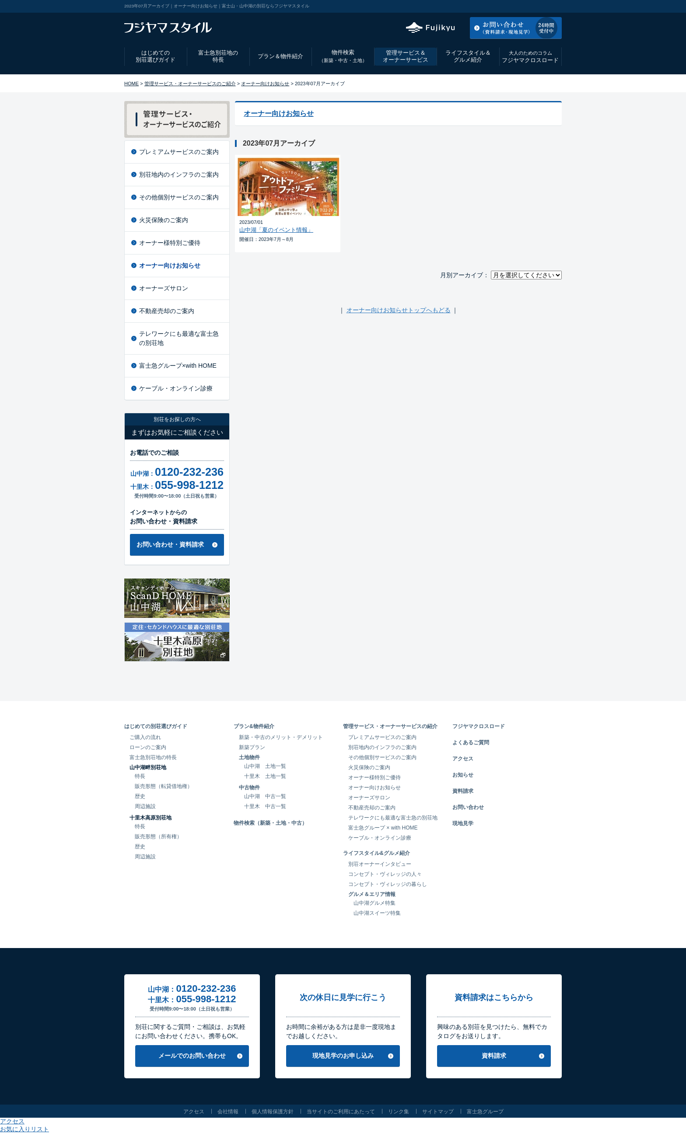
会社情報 (227, 1112)
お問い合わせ (468, 807)
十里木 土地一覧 (265, 776)
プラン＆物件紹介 (280, 56)
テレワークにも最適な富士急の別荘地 (179, 338)
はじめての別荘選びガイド (155, 56)
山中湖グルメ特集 (375, 903)
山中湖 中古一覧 (265, 796)
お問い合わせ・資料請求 (170, 544)
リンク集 (398, 1112)
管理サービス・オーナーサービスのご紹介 (190, 83)
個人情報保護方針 (273, 1112)
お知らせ (462, 775)
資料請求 (462, 791)
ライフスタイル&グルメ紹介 (376, 853)
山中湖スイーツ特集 (377, 913)
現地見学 (462, 823)
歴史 (140, 796)
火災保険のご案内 (163, 219)
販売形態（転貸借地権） (163, 786)
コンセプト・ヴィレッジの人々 (385, 874)
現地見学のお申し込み (343, 1055)
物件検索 (343, 56)
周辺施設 (145, 806)
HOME (131, 83)
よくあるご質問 (470, 742)
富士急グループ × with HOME (383, 828)
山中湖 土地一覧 (265, 766)
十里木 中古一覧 (265, 806)
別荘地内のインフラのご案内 (179, 174)
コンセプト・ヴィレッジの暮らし (387, 884)
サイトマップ (438, 1112)
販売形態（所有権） (158, 836)
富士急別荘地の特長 (218, 56)
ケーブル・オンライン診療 (176, 388)
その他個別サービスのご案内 (179, 197)
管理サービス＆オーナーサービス (405, 56)
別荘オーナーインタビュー (379, 864)
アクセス (491, 6)
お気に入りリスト (538, 6)
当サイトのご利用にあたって (341, 1112)
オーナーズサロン (163, 288)
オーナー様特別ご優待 (169, 242)
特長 (140, 776)
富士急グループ (485, 1112)
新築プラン (252, 747)
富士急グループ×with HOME (178, 365)
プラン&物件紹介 (254, 726)
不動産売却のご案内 (166, 310)
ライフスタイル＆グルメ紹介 (468, 56)
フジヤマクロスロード (530, 56)
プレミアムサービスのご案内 (179, 151)
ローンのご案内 (148, 747)
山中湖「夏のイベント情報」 (276, 230)
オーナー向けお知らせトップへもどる (398, 310)
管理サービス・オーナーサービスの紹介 (390, 726)
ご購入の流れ (145, 737)
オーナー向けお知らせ (265, 83)
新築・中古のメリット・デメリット (281, 737)
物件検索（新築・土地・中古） (270, 823)
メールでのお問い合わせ (192, 1055)
